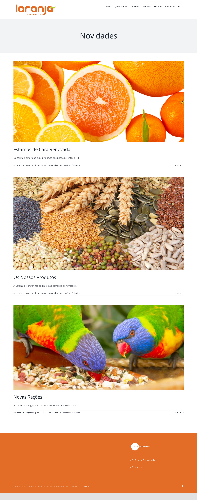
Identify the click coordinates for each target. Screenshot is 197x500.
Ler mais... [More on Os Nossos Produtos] (178, 293)
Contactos (137, 467)
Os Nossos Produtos (34, 277)
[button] (179, 6)
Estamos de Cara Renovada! (42, 149)
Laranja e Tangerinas (25, 165)
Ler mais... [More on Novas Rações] (178, 412)
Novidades (53, 165)
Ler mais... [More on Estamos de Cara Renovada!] (178, 165)
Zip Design (84, 486)
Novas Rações (27, 397)
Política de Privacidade (143, 460)
